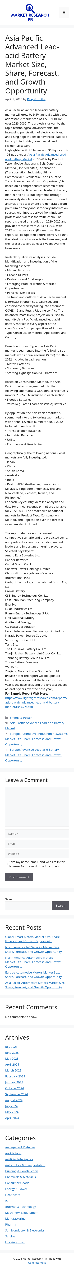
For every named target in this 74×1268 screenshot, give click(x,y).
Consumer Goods (17, 1183)
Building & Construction (21, 1171)
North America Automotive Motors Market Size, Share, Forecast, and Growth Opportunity (33, 962)
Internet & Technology (20, 1207)
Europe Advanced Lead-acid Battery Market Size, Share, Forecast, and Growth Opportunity (33, 755)
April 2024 (12, 1118)
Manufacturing (15, 1218)
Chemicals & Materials (20, 1177)
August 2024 (13, 1100)
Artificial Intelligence (19, 1159)
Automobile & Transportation (25, 1165)
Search (10, 899)
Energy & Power (21, 718)
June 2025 (12, 1053)
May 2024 (11, 1112)
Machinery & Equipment (21, 1213)
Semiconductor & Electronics (25, 1230)
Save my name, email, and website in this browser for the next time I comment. (37, 864)
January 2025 (14, 1082)
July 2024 (11, 1106)
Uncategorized (15, 1242)
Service (10, 1236)
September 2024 (16, 1094)
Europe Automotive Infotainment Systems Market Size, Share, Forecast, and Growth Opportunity (36, 739)
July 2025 (11, 1047)
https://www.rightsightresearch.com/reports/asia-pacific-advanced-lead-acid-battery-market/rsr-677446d (36, 702)
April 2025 (12, 1064)
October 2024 (14, 1088)
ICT (7, 1201)
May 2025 (11, 1058)
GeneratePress (37, 1262)
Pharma (10, 1224)
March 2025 (13, 1070)
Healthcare (12, 1195)
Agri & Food (13, 1153)
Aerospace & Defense (20, 1147)
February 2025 (15, 1076)
